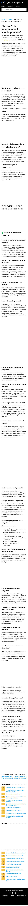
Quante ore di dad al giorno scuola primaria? (14, 801)
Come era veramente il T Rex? (13, 873)
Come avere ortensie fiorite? (13, 867)
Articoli (3, 6)
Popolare (17, 6)
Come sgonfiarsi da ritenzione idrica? (15, 858)
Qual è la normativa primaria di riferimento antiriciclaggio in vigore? (16, 797)
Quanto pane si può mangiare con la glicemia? (14, 870)
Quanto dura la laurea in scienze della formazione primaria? (15, 791)
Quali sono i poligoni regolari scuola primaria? (14, 817)
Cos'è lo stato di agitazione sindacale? (15, 861)
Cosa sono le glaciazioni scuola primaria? (16, 813)
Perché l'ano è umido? (11, 876)
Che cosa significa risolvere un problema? (16, 853)
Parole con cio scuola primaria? (13, 810)
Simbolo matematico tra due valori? (14, 855)
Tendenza (9, 6)
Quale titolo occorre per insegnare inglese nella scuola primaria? (16, 804)
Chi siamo (5, 895)
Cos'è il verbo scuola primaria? (13, 807)
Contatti (12, 895)
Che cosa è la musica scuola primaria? (15, 787)
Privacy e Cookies (21, 895)
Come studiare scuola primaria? (13, 794)
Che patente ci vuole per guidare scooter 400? (15, 880)
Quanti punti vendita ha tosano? (13, 864)
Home (3, 19)
